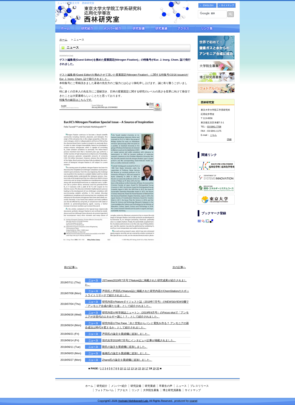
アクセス (183, 28)
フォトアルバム (104, 390)
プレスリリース (199, 385)
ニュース (181, 385)
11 (125, 368)
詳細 (229, 139)
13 (132, 368)
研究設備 (138, 28)
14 (135, 368)
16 (143, 368)
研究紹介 (86, 28)
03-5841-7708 (214, 126)
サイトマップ (193, 390)
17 (146, 368)
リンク (136, 390)
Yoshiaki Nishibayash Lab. (133, 400)
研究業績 (161, 28)
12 (128, 368)
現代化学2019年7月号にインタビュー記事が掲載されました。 (139, 340)
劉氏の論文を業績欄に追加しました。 (125, 346)
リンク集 (217, 28)
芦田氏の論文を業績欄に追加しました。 (126, 333)
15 (139, 368)
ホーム (65, 28)
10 (121, 368)
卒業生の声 (165, 385)
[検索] (211, 13)
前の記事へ (70, 267)
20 (157, 368)
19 (154, 368)
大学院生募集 (151, 390)
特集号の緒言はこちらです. (75, 99)
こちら (213, 135)
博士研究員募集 (172, 390)
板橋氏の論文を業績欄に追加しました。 (126, 353)
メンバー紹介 (112, 28)
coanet (193, 400)
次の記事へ (179, 267)
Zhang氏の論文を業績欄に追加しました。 (127, 359)
